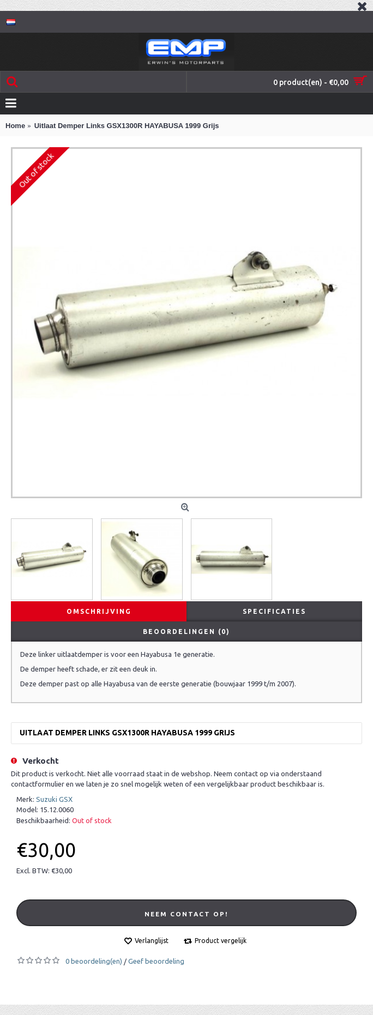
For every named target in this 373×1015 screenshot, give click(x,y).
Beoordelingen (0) (186, 631)
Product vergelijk (220, 940)
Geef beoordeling (156, 961)
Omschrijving (99, 611)
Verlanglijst (152, 940)
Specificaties (274, 611)
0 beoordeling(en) (93, 961)
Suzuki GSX (54, 799)
